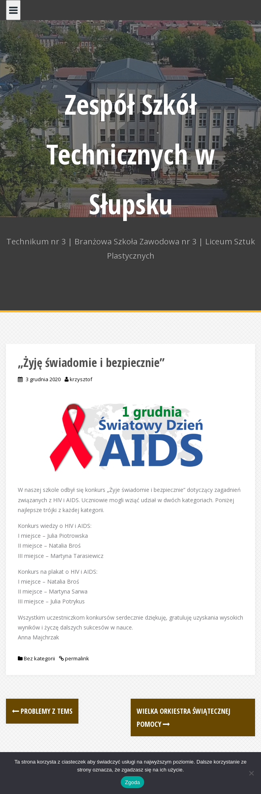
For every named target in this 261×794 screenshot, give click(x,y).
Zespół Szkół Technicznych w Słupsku (130, 154)
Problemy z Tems (42, 711)
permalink (76, 658)
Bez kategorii (39, 658)
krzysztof (81, 379)
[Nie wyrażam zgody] (251, 773)
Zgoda (132, 782)
